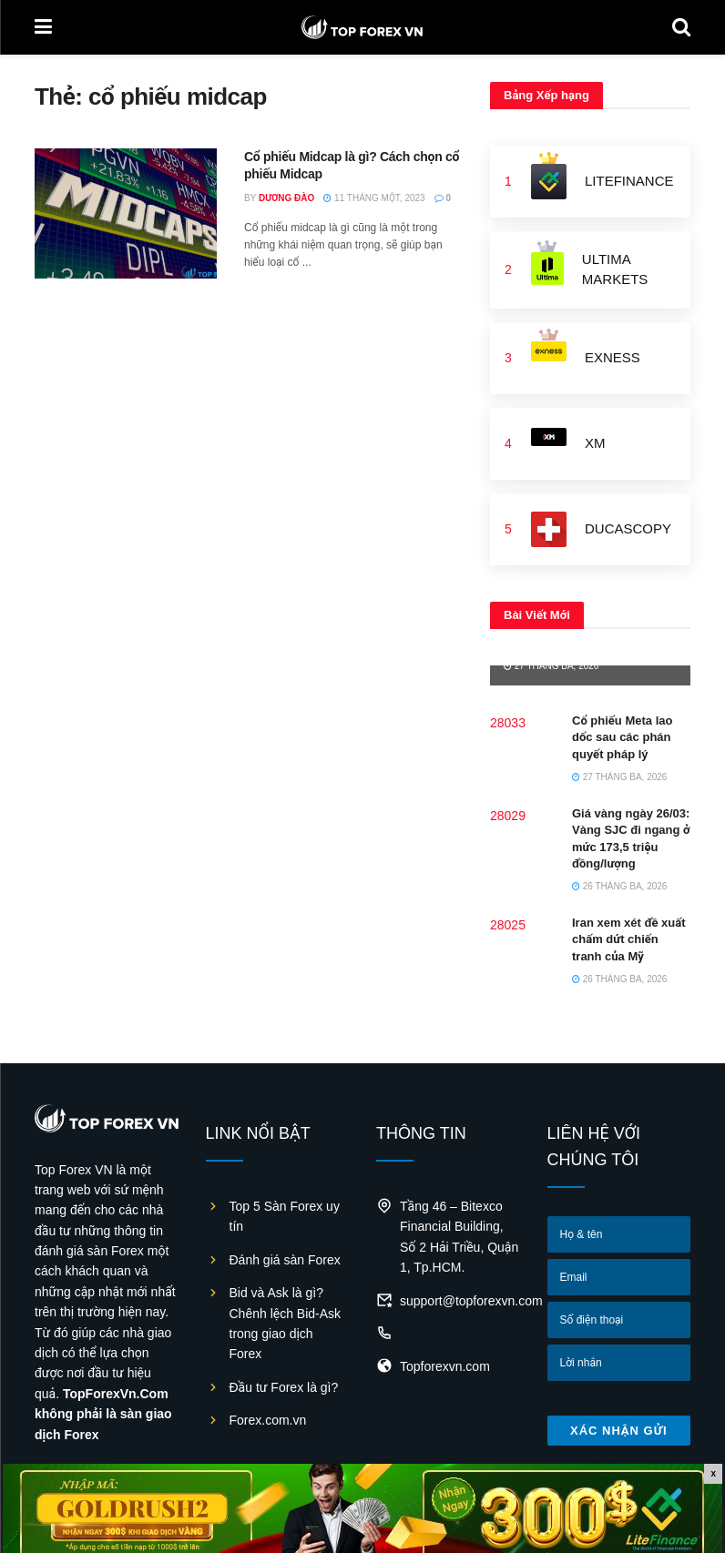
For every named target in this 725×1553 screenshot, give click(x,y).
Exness (612, 357)
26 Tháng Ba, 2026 (619, 886)
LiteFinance (629, 180)
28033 (508, 723)
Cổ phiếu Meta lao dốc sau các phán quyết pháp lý (622, 737)
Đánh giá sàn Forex (285, 1260)
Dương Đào (286, 198)
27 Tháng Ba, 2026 (551, 666)
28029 (508, 815)
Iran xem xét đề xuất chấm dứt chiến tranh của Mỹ (629, 939)
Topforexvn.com (445, 1366)
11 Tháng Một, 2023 (373, 198)
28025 (508, 925)
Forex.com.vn (268, 1420)
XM (595, 443)
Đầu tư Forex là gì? (284, 1387)
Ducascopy (628, 528)
